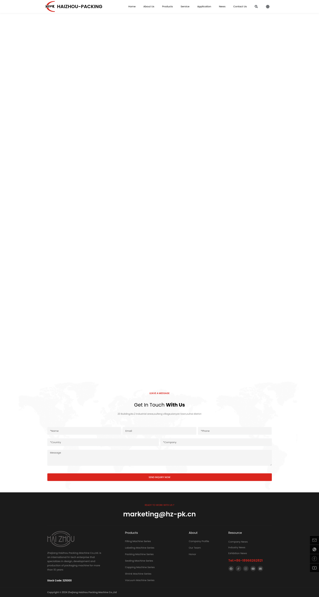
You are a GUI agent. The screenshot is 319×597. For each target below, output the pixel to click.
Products (167, 6)
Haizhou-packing (79, 6)
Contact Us (240, 6)
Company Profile (199, 541)
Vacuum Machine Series (139, 580)
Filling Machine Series (138, 541)
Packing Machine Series (139, 554)
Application (204, 6)
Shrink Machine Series (138, 573)
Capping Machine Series (140, 567)
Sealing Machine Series (139, 560)
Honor (192, 554)
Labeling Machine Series (139, 547)
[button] (256, 6)
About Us (148, 6)
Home (132, 6)
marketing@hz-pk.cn (159, 514)
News (222, 6)
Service (185, 6)
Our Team (195, 547)
